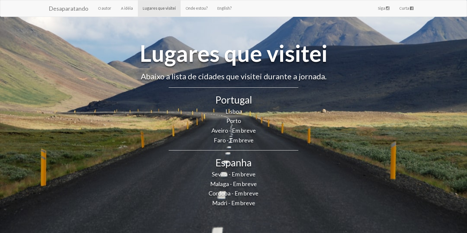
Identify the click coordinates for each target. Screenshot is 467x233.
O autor (104, 8)
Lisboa (233, 111)
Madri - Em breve (233, 202)
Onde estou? (197, 8)
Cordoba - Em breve (233, 193)
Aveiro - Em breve (233, 130)
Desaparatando (68, 8)
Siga (383, 8)
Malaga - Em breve (233, 183)
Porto (233, 120)
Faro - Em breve (234, 140)
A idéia (127, 8)
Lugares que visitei (159, 8)
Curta (406, 8)
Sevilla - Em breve (234, 174)
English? (224, 8)
